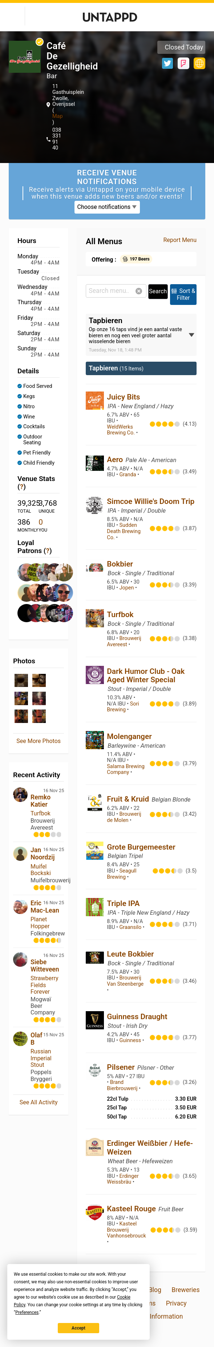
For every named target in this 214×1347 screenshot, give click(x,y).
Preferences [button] (27, 1312)
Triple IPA (123, 903)
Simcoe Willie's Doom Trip (150, 501)
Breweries (185, 1290)
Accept (78, 1328)
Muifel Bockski (41, 870)
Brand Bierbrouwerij (123, 1085)
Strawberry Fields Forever (44, 985)
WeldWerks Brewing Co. (121, 430)
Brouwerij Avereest (124, 641)
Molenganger (129, 736)
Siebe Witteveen (45, 965)
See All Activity (39, 1102)
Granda (129, 475)
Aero (116, 459)
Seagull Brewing (121, 874)
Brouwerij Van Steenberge (125, 981)
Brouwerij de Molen (124, 817)
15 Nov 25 (53, 1034)
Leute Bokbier (130, 954)
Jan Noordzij (42, 853)
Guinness (131, 1040)
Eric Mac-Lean (45, 906)
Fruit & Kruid (129, 799)
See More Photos (38, 741)
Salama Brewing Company (125, 769)
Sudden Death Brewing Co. (124, 531)
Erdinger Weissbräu (122, 1179)
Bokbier (120, 564)
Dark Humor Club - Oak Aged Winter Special (146, 675)
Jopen (127, 588)
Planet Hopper (40, 922)
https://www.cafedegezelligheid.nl (199, 63)
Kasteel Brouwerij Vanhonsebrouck (126, 1230)
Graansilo (131, 927)
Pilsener (122, 1067)
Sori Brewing (123, 707)
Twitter (167, 63)
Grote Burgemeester (141, 847)
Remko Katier (41, 801)
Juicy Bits (123, 397)
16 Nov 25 (53, 790)
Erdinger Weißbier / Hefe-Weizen (150, 1147)
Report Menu (180, 240)
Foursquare (183, 63)
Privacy (176, 1303)
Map (57, 116)
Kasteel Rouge (132, 1208)
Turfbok (41, 813)
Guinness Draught (137, 1016)
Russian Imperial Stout (41, 1058)
